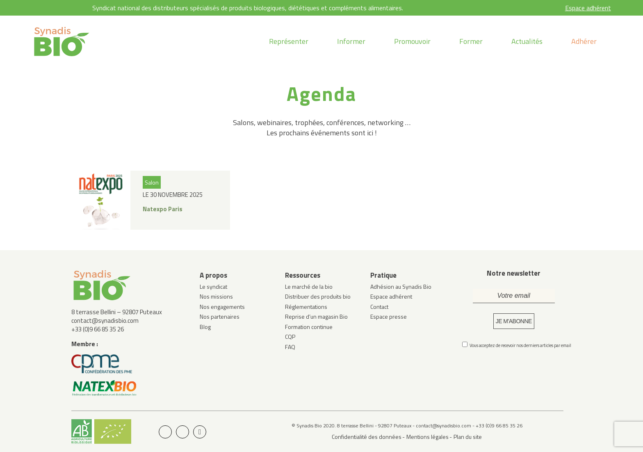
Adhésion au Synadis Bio (400, 286)
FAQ (290, 346)
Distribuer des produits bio (318, 296)
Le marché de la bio (309, 286)
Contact (379, 306)
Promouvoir (412, 41)
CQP (290, 336)
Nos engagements (222, 306)
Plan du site (468, 436)
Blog (205, 326)
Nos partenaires (219, 316)
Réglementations (306, 306)
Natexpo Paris (162, 209)
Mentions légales (427, 436)
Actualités (527, 41)
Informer (351, 41)
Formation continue (309, 326)
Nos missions (216, 296)
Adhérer (584, 41)
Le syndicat (213, 286)
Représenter (288, 41)
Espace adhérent (588, 8)
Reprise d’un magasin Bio (316, 316)
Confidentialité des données (366, 436)
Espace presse (388, 316)
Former (471, 41)
